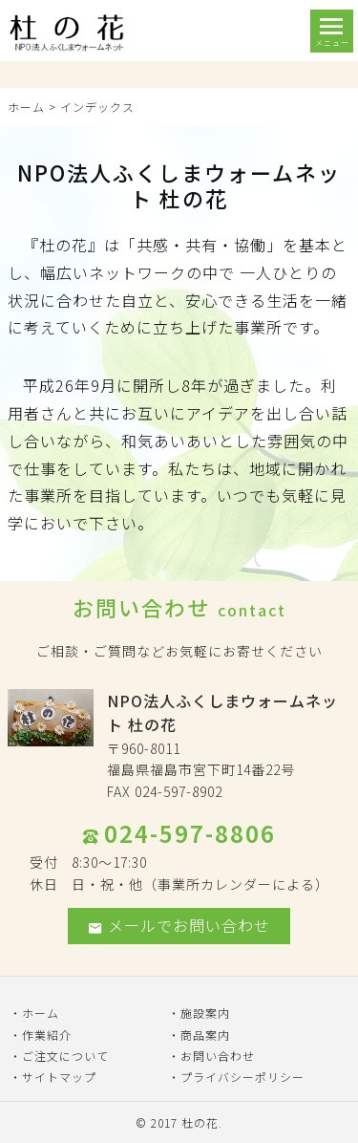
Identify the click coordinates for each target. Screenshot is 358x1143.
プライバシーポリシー (242, 1076)
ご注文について (65, 1055)
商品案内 (205, 1034)
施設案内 (205, 1012)
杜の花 (200, 1122)
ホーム (26, 106)
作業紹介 (47, 1034)
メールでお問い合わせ (179, 925)
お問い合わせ (217, 1055)
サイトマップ (59, 1076)
